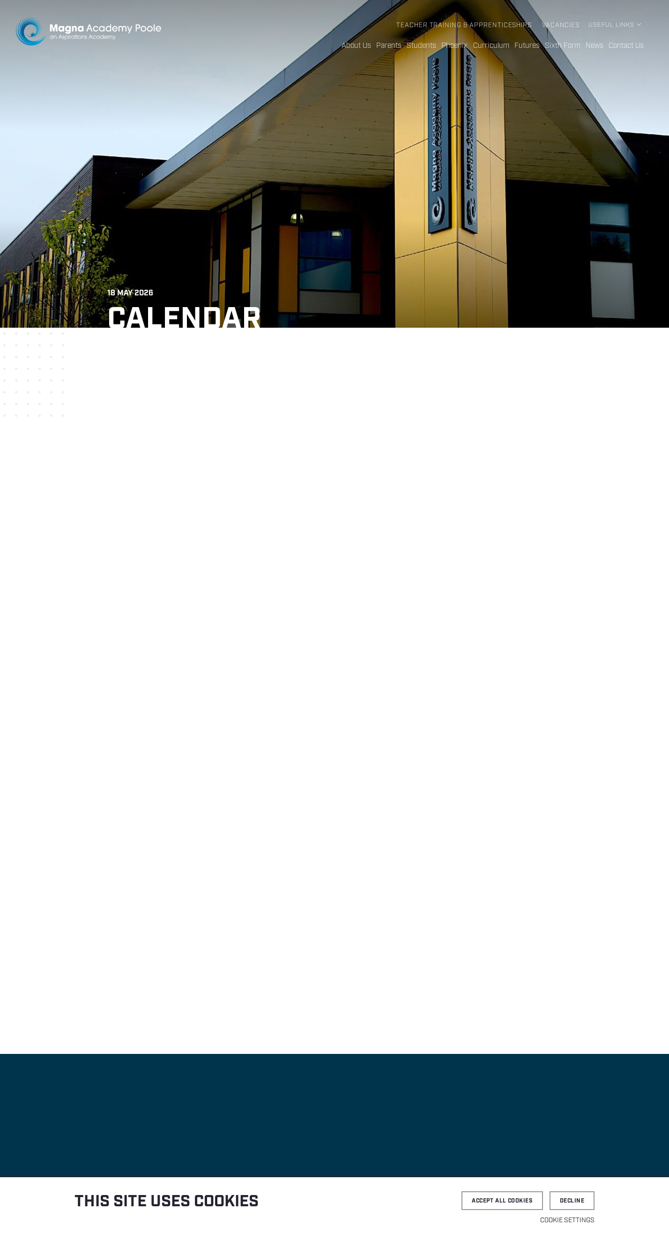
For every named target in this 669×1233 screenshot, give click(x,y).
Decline (572, 1200)
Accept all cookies (502, 1200)
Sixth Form (563, 46)
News (595, 46)
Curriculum (494, 46)
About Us (364, 46)
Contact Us (627, 46)
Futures (529, 46)
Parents (396, 46)
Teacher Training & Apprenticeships (467, 25)
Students (428, 46)
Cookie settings (567, 1220)
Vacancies (561, 25)
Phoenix (460, 46)
